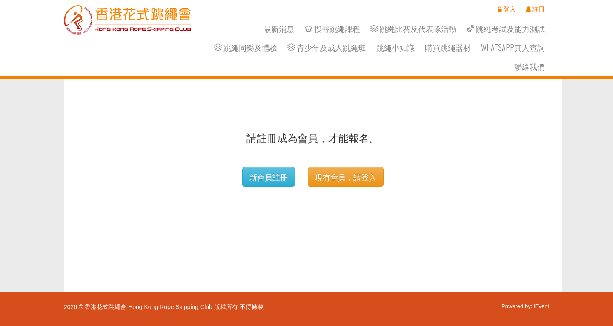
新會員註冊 (268, 176)
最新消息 (279, 29)
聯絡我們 (529, 67)
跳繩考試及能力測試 (506, 29)
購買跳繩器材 (448, 47)
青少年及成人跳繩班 (326, 47)
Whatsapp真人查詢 (513, 47)
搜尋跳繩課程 (332, 29)
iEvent (541, 306)
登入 (507, 9)
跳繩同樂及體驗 (245, 47)
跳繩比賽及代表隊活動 (413, 29)
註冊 (535, 9)
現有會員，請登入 (345, 176)
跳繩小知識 (395, 47)
